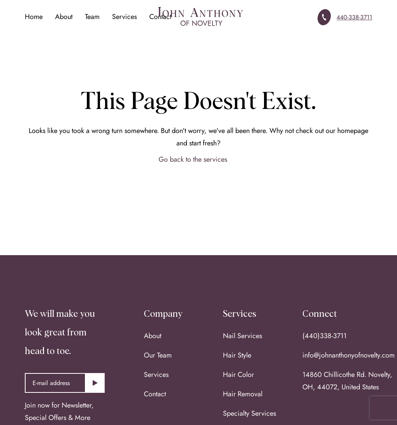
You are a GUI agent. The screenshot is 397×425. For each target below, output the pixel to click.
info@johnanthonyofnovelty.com (348, 355)
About (63, 17)
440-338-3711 (354, 17)
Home (34, 17)
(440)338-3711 (324, 336)
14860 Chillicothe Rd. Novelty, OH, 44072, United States (347, 381)
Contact (155, 394)
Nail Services (242, 336)
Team (92, 17)
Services (124, 17)
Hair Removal (242, 394)
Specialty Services (249, 413)
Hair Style (237, 355)
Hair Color (238, 375)
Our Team (158, 355)
